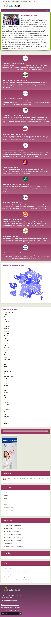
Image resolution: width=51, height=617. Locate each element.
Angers (6, 385)
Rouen (5, 345)
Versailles (6, 321)
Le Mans (6, 378)
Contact (15, 1)
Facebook (6, 1)
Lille (5, 395)
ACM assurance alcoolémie (12, 253)
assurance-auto (8, 507)
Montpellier (6, 407)
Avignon (6, 324)
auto (5, 498)
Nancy (5, 338)
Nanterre (6, 319)
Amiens (6, 373)
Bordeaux (6, 404)
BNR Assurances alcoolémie (12, 219)
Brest (5, 381)
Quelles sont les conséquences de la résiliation (17, 580)
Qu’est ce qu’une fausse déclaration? (14, 574)
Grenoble (6, 388)
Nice (5, 414)
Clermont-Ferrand (8, 376)
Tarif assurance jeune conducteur (10, 605)
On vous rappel (27, 1)
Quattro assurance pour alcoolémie (15, 80)
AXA (5, 501)
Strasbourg (6, 409)
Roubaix (6, 335)
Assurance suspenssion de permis (10, 607)
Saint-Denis (7, 326)
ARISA (6, 492)
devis (5, 504)
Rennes (6, 402)
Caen (5, 352)
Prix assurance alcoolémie (8, 597)
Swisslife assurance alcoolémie (13, 151)
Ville (5, 364)
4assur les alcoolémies (11, 167)
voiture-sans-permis (9, 510)
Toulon (5, 390)
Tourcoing (6, 331)
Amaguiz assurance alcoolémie (13, 115)
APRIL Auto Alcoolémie (11, 236)
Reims (5, 397)
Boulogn (6, 343)
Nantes (6, 411)
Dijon (5, 383)
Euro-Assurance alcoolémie (12, 99)
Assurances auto (8, 568)
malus (6, 495)
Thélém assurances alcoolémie (13, 63)
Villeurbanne (7, 359)
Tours (5, 362)
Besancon (6, 354)
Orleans (6, 350)
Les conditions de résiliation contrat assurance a (17, 571)
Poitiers (6, 316)
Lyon (5, 418)
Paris (5, 421)
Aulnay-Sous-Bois (8, 312)
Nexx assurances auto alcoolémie (14, 134)
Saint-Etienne (7, 392)
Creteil (5, 314)
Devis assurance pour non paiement (11, 595)
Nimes (5, 366)
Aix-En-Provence (8, 371)
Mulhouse (6, 347)
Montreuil (6, 328)
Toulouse (6, 416)
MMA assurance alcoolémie (12, 203)
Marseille (6, 423)
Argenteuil (6, 333)
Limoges (6, 369)
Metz (5, 357)
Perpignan (6, 340)
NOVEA (6, 513)
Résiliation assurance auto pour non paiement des (18, 577)
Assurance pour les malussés (9, 600)
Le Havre (6, 400)
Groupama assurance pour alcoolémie (16, 184)
